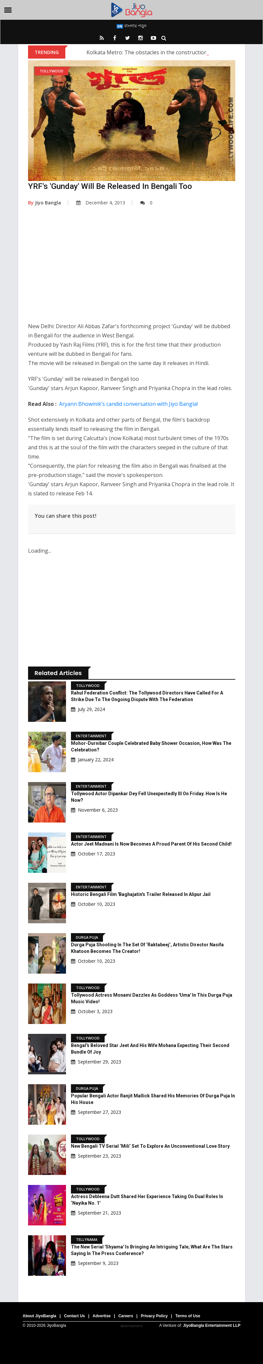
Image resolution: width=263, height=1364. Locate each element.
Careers (125, 1316)
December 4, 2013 (100, 202)
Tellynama (86, 1239)
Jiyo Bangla (44, 202)
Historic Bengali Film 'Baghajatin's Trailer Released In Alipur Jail (141, 894)
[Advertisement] (131, 269)
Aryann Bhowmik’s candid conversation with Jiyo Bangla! (128, 403)
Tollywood (51, 70)
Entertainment (91, 735)
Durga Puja (87, 937)
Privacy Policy (154, 1316)
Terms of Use (187, 1316)
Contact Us (74, 1316)
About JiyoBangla (39, 1316)
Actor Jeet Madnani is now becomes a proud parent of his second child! (151, 844)
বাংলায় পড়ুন (131, 26)
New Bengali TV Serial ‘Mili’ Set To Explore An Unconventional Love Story (150, 1146)
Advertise (102, 1316)
